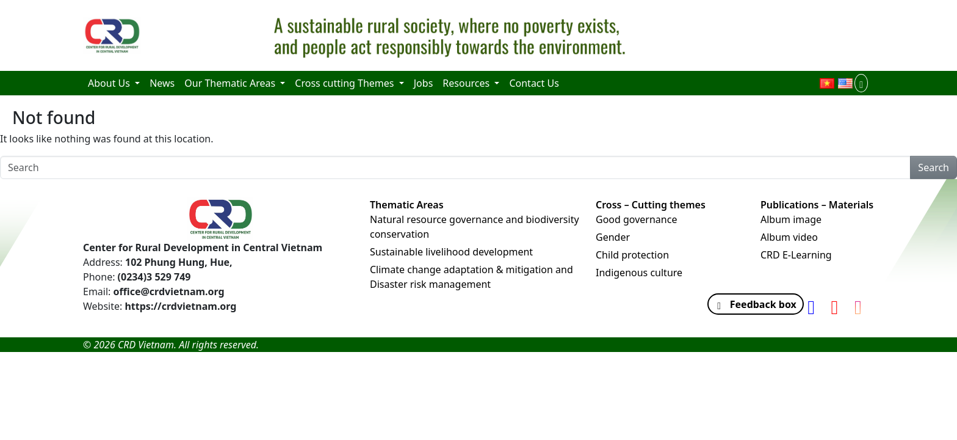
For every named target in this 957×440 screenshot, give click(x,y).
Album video (789, 237)
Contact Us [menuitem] (533, 83)
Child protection (632, 255)
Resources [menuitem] (467, 83)
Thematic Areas (407, 204)
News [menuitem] (162, 83)
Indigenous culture (639, 272)
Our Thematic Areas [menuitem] (231, 83)
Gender (613, 237)
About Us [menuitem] (110, 83)
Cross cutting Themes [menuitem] (345, 83)
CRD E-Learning (796, 255)
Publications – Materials (816, 204)
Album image (791, 219)
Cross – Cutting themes (651, 204)
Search (933, 167)
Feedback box (752, 304)
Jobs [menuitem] (423, 83)
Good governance (636, 219)
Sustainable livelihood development (451, 251)
